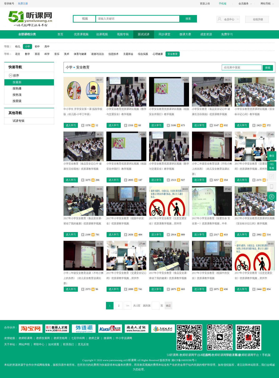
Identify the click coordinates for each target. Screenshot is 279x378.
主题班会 (128, 54)
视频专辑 (123, 34)
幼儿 (17, 46)
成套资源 (206, 34)
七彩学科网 (78, 338)
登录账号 (9, 3)
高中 (47, 46)
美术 (66, 54)
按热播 (17, 88)
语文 (17, 54)
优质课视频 (81, 34)
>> (127, 305)
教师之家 (94, 338)
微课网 (108, 338)
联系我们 (68, 344)
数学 (27, 54)
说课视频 (102, 34)
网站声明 (24, 344)
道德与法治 (97, 54)
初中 (37, 46)
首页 (60, 34)
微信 (271, 155)
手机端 (222, 3)
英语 (37, 54)
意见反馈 (83, 344)
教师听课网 (25, 338)
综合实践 (143, 54)
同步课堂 (164, 34)
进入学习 (71, 125)
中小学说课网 (124, 338)
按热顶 (17, 94)
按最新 (17, 82)
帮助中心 (39, 344)
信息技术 (113, 54)
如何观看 (53, 344)
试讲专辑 (18, 120)
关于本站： (11, 344)
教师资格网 (60, 338)
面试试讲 (143, 34)
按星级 (17, 101)
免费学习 (227, 34)
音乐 (56, 54)
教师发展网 (43, 338)
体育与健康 (80, 54)
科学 (47, 54)
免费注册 (23, 3)
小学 (27, 46)
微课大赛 (185, 34)
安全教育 (173, 54)
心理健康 (158, 54)
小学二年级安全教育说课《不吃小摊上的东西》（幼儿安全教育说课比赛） (212, 169)
